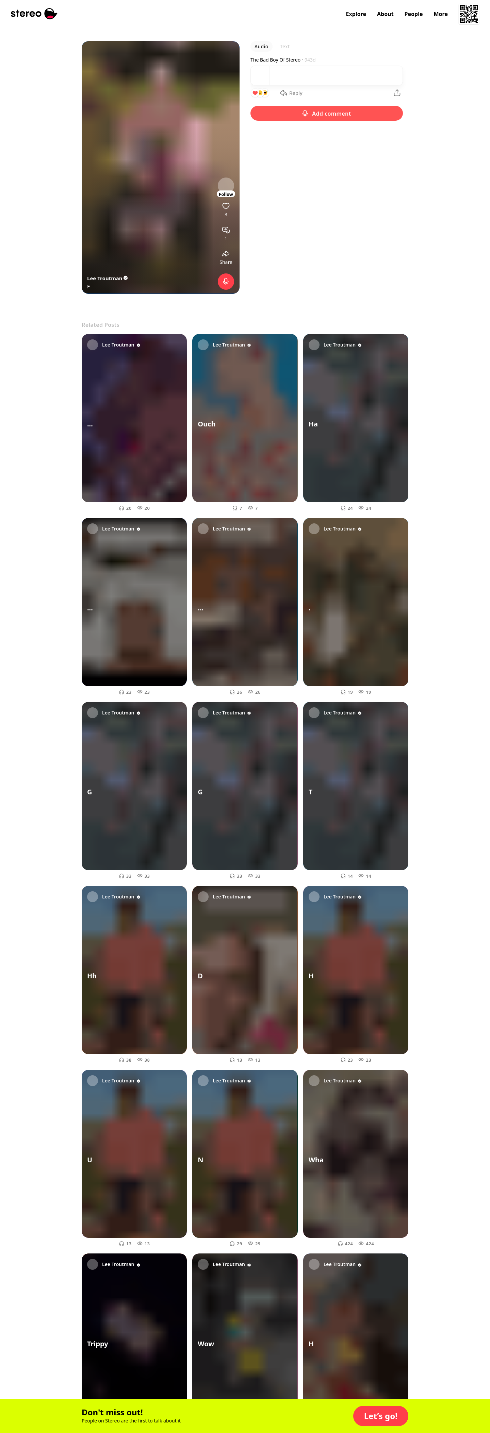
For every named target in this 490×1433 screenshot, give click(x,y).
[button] (380, 1416)
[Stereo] (34, 13)
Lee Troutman (108, 278)
